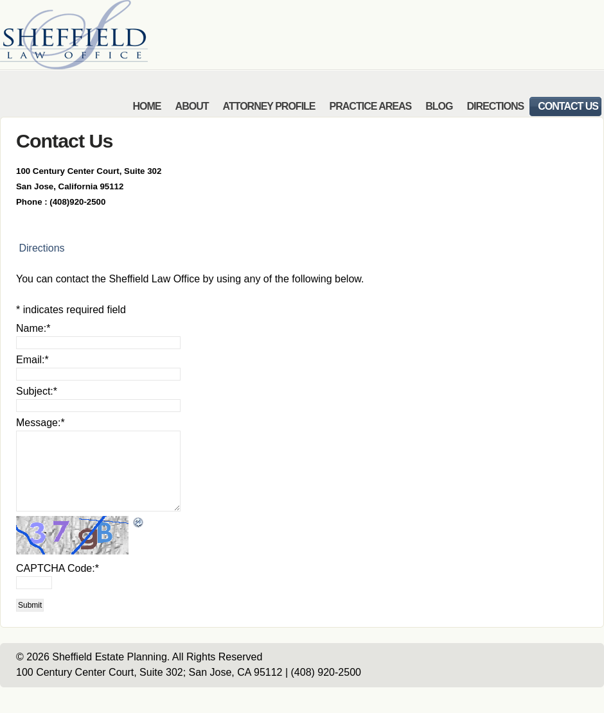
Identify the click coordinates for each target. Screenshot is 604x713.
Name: (33, 328)
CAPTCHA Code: (57, 568)
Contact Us (64, 140)
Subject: (36, 391)
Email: (32, 359)
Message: (40, 422)
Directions (40, 248)
